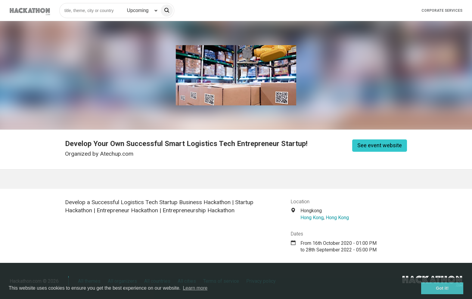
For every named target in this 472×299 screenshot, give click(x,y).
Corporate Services (441, 10)
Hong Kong (312, 217)
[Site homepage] (30, 10)
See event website (379, 145)
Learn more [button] (195, 288)
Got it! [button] (442, 288)
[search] (167, 11)
